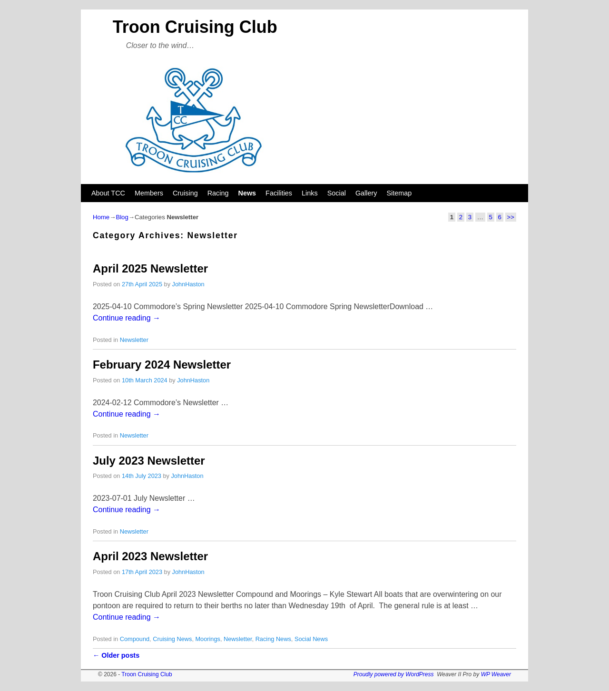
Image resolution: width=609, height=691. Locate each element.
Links (310, 193)
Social (336, 193)
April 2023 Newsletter (150, 556)
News (247, 193)
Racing (218, 193)
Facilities (278, 193)
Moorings (207, 638)
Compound (134, 638)
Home (101, 217)
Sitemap (399, 193)
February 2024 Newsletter (162, 364)
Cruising (185, 193)
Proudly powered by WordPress (394, 674)
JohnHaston (188, 284)
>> (510, 217)
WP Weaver (496, 674)
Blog (122, 217)
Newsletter (134, 339)
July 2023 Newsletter (149, 460)
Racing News (273, 638)
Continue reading (126, 318)
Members (149, 193)
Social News (311, 638)
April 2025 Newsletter (150, 268)
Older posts (116, 655)
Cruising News (172, 638)
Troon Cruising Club (195, 27)
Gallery (366, 193)
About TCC (108, 193)
